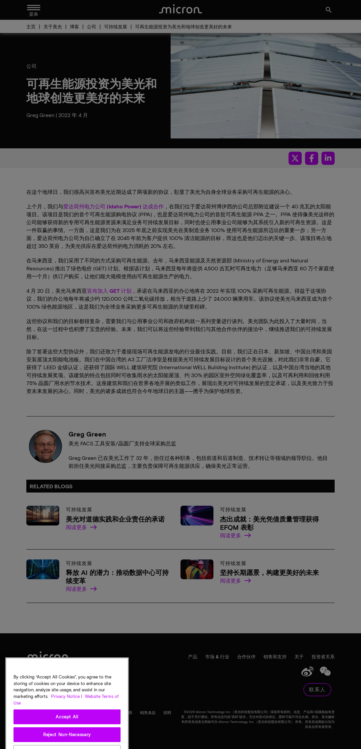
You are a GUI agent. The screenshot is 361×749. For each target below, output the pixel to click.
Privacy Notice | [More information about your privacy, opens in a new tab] (66, 705)
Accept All (67, 726)
